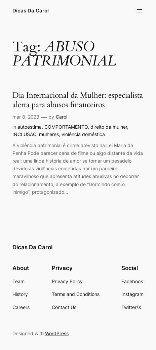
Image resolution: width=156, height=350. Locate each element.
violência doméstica (83, 134)
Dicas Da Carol (30, 11)
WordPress (57, 333)
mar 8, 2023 (25, 117)
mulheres (49, 134)
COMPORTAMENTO (66, 127)
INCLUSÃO (24, 134)
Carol (61, 117)
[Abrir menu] (139, 11)
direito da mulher (108, 127)
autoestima (29, 127)
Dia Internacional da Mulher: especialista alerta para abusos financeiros (77, 100)
